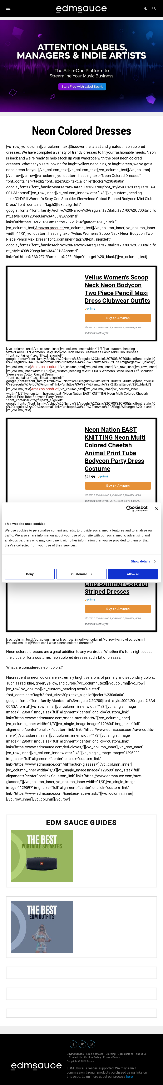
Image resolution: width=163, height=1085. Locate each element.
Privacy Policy (111, 1057)
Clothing (110, 1054)
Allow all (133, 574)
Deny (30, 574)
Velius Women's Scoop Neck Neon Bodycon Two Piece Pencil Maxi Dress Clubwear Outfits (117, 289)
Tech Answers (94, 1054)
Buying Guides (75, 1054)
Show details (140, 561)
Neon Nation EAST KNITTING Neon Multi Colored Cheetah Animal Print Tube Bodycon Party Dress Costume (115, 449)
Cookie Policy (92, 1057)
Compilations (125, 1054)
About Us (141, 1054)
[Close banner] (156, 508)
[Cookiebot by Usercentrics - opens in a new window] (129, 508)
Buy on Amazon (118, 318)
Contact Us (75, 1057)
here (129, 1077)
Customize (81, 574)
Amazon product (49, 228)
